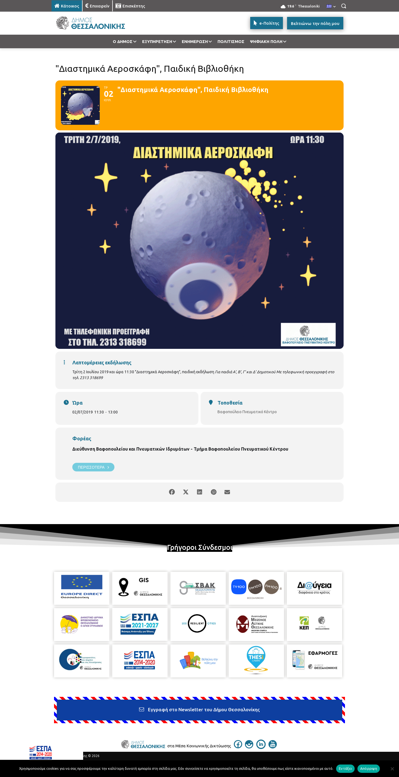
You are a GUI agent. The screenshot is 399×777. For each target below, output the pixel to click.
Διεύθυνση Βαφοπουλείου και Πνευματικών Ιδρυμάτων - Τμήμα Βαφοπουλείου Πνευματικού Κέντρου (180, 448)
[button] (343, 6)
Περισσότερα (93, 467)
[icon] (238, 747)
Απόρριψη (368, 768)
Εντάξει (345, 768)
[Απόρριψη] (392, 768)
